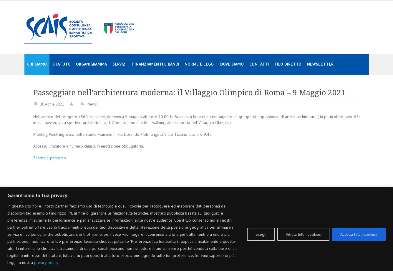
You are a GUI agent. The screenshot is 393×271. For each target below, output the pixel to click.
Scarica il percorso (49, 157)
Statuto (61, 64)
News (92, 104)
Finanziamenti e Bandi (155, 64)
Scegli (261, 234)
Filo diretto (288, 64)
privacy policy (46, 262)
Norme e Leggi (200, 64)
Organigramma (91, 64)
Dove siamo (232, 64)
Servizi (119, 64)
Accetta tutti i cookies (358, 234)
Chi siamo (37, 64)
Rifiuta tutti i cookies (303, 234)
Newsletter (320, 64)
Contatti (259, 64)
